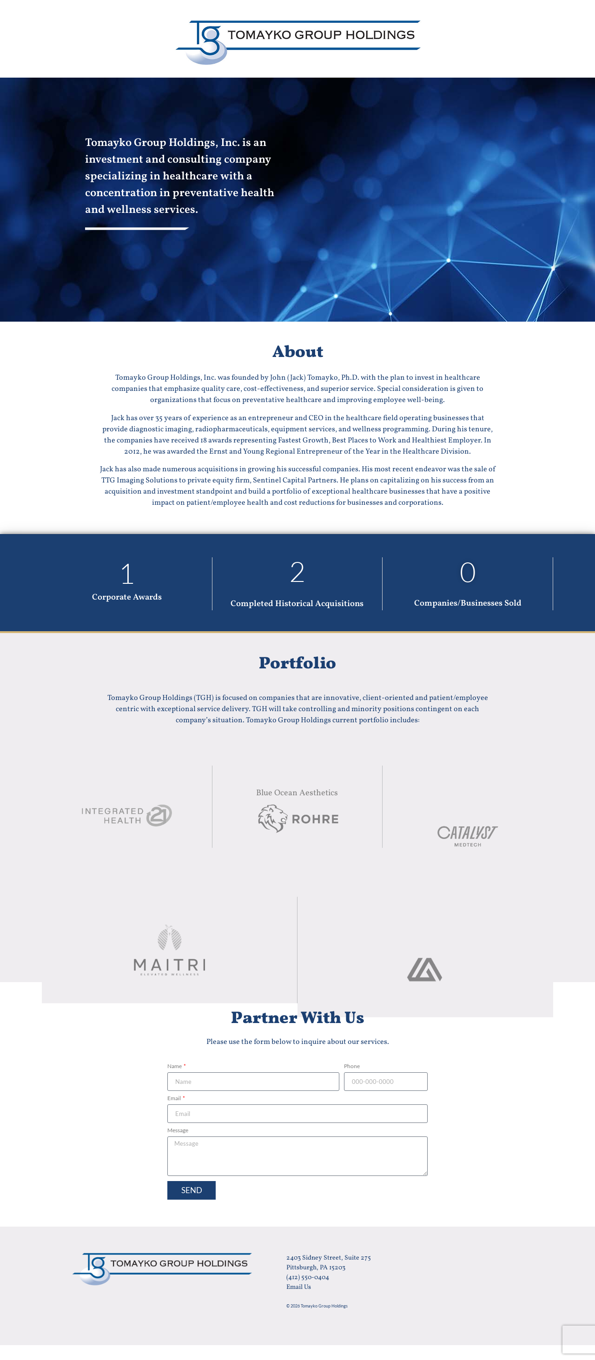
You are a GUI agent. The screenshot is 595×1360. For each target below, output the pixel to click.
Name (175, 1066)
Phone (352, 1066)
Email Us (298, 1287)
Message (177, 1131)
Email (174, 1099)
